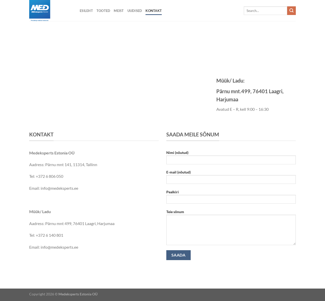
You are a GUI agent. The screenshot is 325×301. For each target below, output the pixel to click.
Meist (119, 11)
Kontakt (153, 11)
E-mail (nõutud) (231, 178)
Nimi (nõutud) (231, 159)
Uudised (134, 11)
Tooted (103, 11)
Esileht (86, 11)
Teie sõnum (231, 229)
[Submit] (291, 10)
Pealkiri (231, 198)
